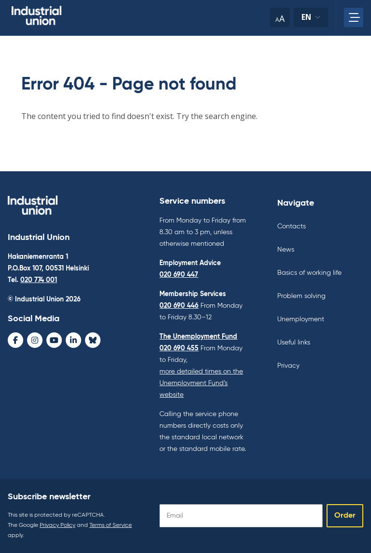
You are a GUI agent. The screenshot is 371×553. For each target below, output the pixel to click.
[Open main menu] (353, 17)
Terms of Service (110, 525)
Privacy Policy (57, 525)
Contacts (291, 226)
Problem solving (301, 296)
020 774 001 (38, 280)
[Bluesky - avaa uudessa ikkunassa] (92, 340)
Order (345, 516)
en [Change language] (310, 19)
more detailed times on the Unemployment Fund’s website (201, 383)
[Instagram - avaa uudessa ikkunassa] (35, 340)
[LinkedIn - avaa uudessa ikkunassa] (73, 340)
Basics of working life (309, 272)
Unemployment (300, 319)
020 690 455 (179, 348)
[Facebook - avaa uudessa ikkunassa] (15, 340)
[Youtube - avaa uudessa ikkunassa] (54, 340)
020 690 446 (179, 305)
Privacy (288, 365)
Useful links (293, 342)
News (285, 249)
